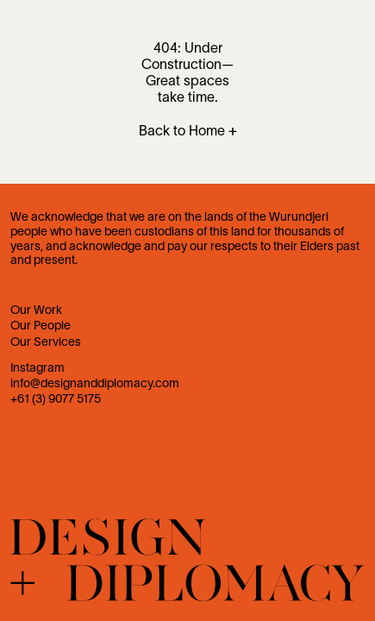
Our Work (36, 311)
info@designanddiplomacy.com (94, 384)
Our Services (45, 342)
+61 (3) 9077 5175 (55, 399)
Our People (40, 326)
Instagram (37, 368)
